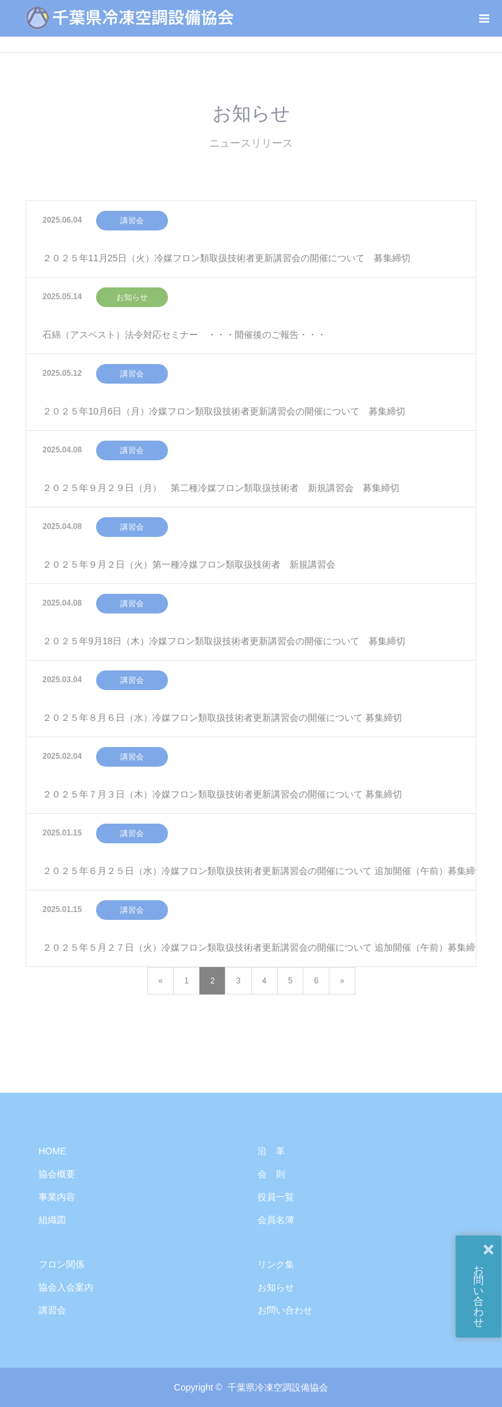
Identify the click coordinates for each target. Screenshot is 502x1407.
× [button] (488, 1249)
